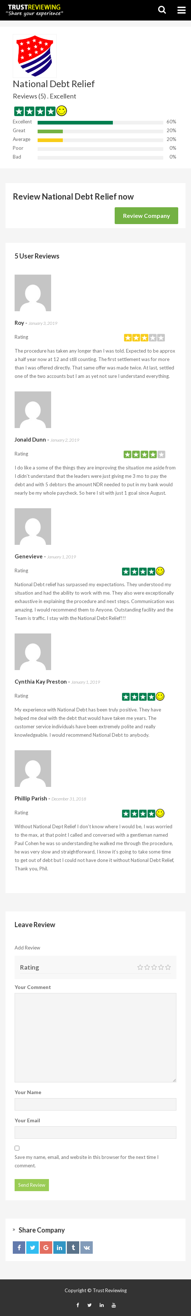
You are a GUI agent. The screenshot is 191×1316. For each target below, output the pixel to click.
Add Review (27, 948)
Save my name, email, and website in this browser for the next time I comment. (86, 1161)
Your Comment (33, 987)
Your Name (28, 1092)
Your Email (27, 1120)
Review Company (146, 215)
